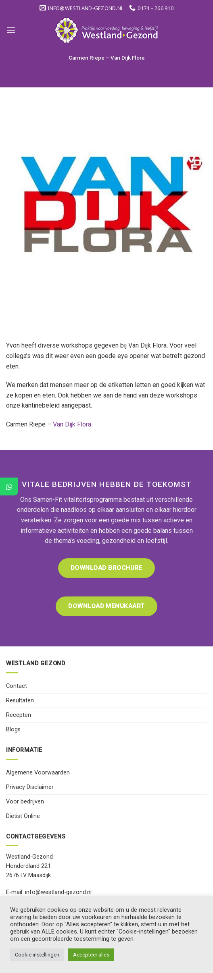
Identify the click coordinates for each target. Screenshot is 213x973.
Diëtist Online (23, 816)
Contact (16, 686)
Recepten (18, 715)
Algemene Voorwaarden (38, 772)
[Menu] (11, 30)
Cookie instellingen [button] (37, 955)
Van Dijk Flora (72, 424)
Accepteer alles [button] (91, 955)
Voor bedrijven (25, 801)
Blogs (13, 729)
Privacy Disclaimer (30, 787)
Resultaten (20, 700)
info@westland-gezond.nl (58, 892)
